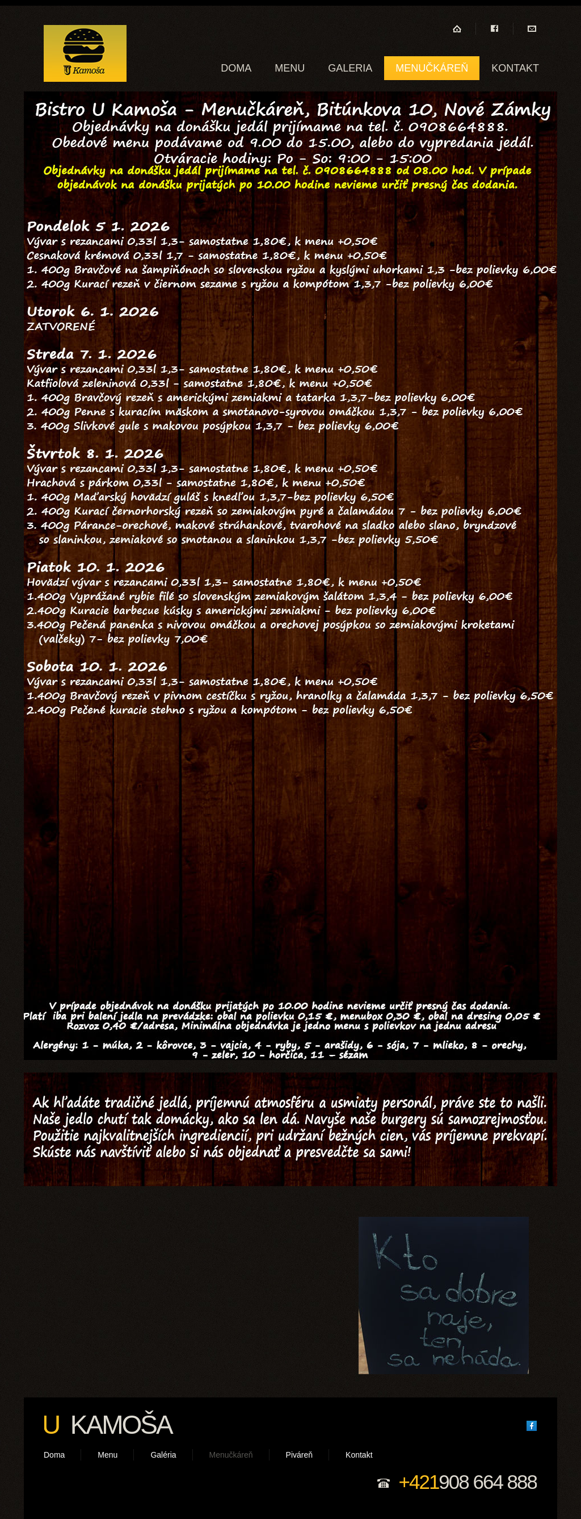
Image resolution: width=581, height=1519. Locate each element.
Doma (236, 68)
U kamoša (85, 53)
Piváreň (299, 1454)
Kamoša (107, 1424)
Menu (290, 68)
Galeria (350, 68)
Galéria (163, 1454)
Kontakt (515, 68)
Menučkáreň (431, 68)
